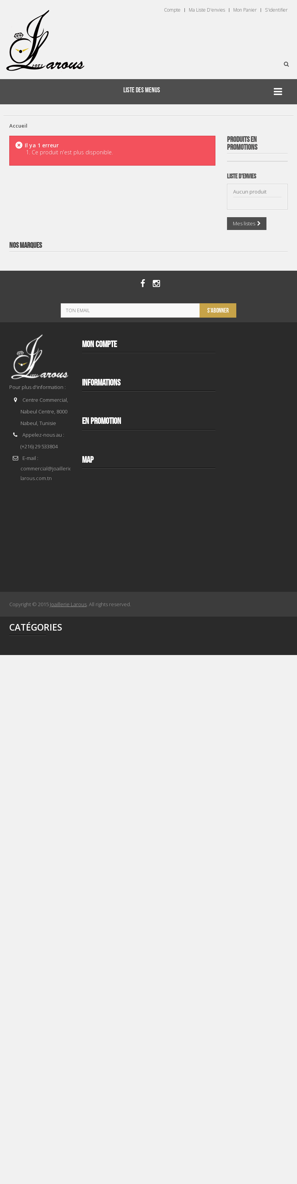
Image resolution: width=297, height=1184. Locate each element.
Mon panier (245, 10)
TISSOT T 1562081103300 (257, 1009)
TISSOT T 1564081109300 (257, 833)
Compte (172, 10)
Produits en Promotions (242, 143)
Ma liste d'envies (207, 10)
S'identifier (276, 10)
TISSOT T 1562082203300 (257, 657)
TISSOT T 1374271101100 (257, 481)
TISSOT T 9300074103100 (257, 305)
